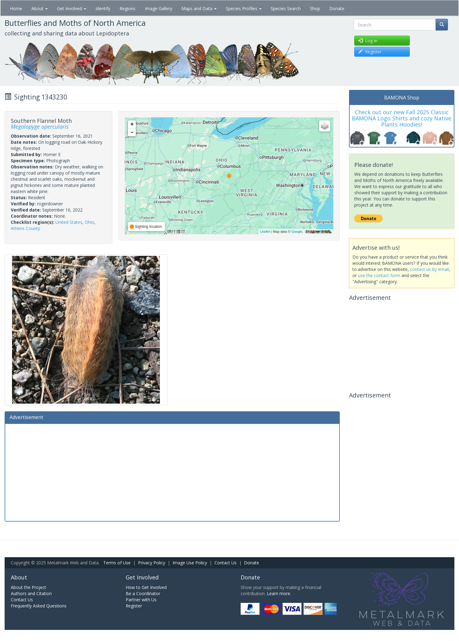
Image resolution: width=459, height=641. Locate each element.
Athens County (25, 228)
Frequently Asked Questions (39, 606)
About (39, 8)
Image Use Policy (190, 563)
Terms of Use (117, 563)
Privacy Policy (151, 563)
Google (296, 231)
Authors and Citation (31, 593)
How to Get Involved (146, 587)
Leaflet (265, 231)
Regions (128, 8)
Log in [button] (367, 40)
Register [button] (369, 51)
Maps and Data (199, 8)
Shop (315, 8)
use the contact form (379, 275)
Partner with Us (141, 600)
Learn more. (279, 593)
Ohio (89, 222)
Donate (336, 8)
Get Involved (71, 8)
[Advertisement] (172, 472)
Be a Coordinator (143, 593)
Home (16, 8)
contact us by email (429, 269)
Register (134, 606)
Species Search (286, 8)
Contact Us (225, 563)
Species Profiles (244, 8)
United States (68, 222)
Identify (102, 8)
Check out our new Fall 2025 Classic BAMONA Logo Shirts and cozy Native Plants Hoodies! (401, 118)
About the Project (28, 587)
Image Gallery (158, 8)
